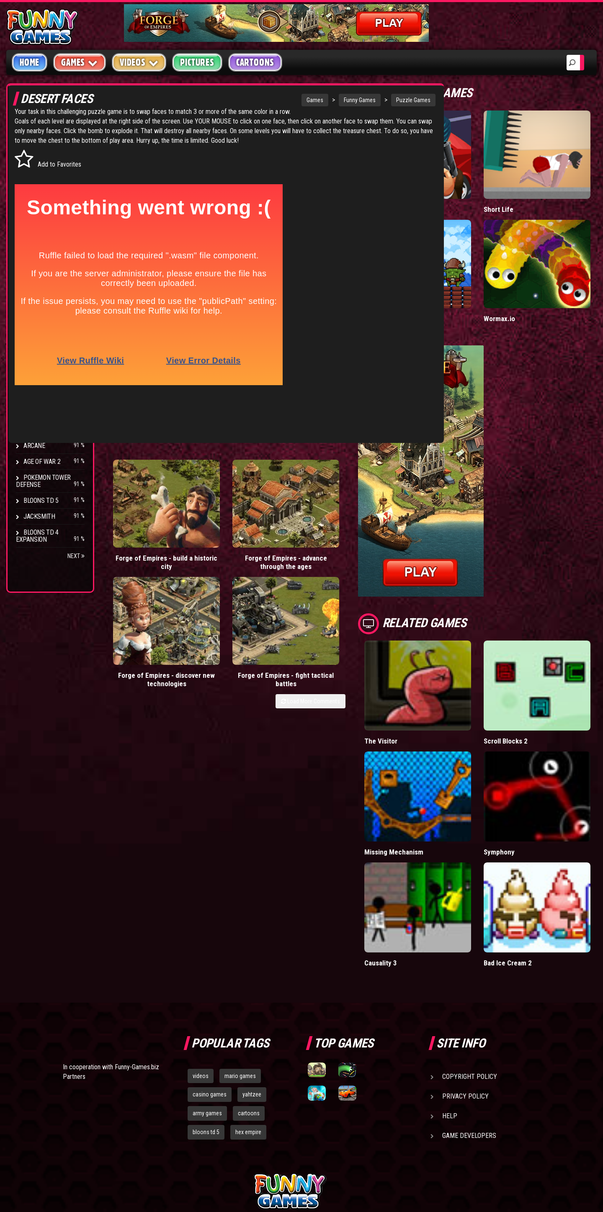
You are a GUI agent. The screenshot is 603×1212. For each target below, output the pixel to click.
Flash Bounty (43, 366)
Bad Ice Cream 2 (529, 875)
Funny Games (303, 100)
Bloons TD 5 (41, 500)
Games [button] (79, 62)
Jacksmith (39, 516)
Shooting (37, 180)
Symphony (520, 781)
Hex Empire (39, 382)
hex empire (248, 1044)
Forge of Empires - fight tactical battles (352, 508)
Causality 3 (422, 875)
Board (32, 259)
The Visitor (422, 688)
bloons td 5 (206, 1044)
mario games (240, 988)
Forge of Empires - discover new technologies (282, 508)
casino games (210, 1007)
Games (258, 100)
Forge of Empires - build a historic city (142, 508)
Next (76, 556)
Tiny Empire (423, 283)
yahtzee (251, 1007)
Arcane (34, 446)
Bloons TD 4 (41, 350)
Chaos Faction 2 (47, 414)
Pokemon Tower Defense (43, 481)
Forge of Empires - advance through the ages (212, 508)
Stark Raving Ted (49, 430)
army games (207, 1025)
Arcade (34, 148)
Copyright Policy (469, 989)
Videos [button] (139, 62)
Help (449, 1028)
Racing (33, 212)
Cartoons (255, 62)
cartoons (249, 1025)
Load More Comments (352, 534)
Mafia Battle (424, 192)
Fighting (36, 196)
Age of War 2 (41, 462)
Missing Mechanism (436, 781)
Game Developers (469, 1048)
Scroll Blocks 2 (527, 688)
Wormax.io (520, 283)
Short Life (519, 192)
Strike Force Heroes (53, 398)
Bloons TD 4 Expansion (37, 535)
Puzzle (34, 164)
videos (201, 988)
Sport (32, 228)
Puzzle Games (357, 100)
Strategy (37, 243)
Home (29, 62)
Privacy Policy (465, 1008)
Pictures (197, 62)
